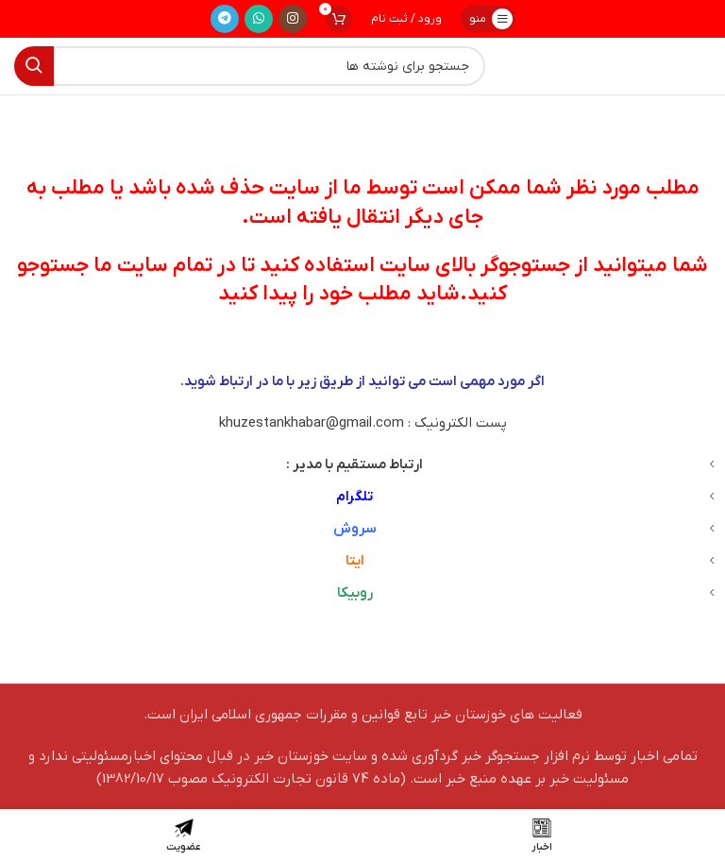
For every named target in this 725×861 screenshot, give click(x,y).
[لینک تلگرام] (225, 19)
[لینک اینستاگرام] (292, 19)
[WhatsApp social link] (258, 19)
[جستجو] (249, 66)
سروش (355, 528)
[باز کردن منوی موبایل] (488, 19)
